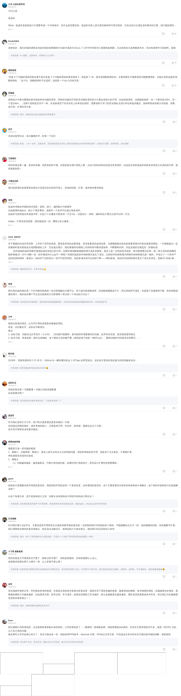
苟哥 (10, 284)
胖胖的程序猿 (14, 442)
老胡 (10, 200)
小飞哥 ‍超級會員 (15, 551)
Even (10, 620)
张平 (10, 129)
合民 (10, 584)
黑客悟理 (12, 70)
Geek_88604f (14, 237)
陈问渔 (11, 354)
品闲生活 (12, 383)
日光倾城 (12, 518)
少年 (10, 317)
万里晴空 (12, 158)
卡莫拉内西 (13, 181)
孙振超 (11, 93)
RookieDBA (13, 41)
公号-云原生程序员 (16, 4)
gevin (10, 479)
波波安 (11, 415)
